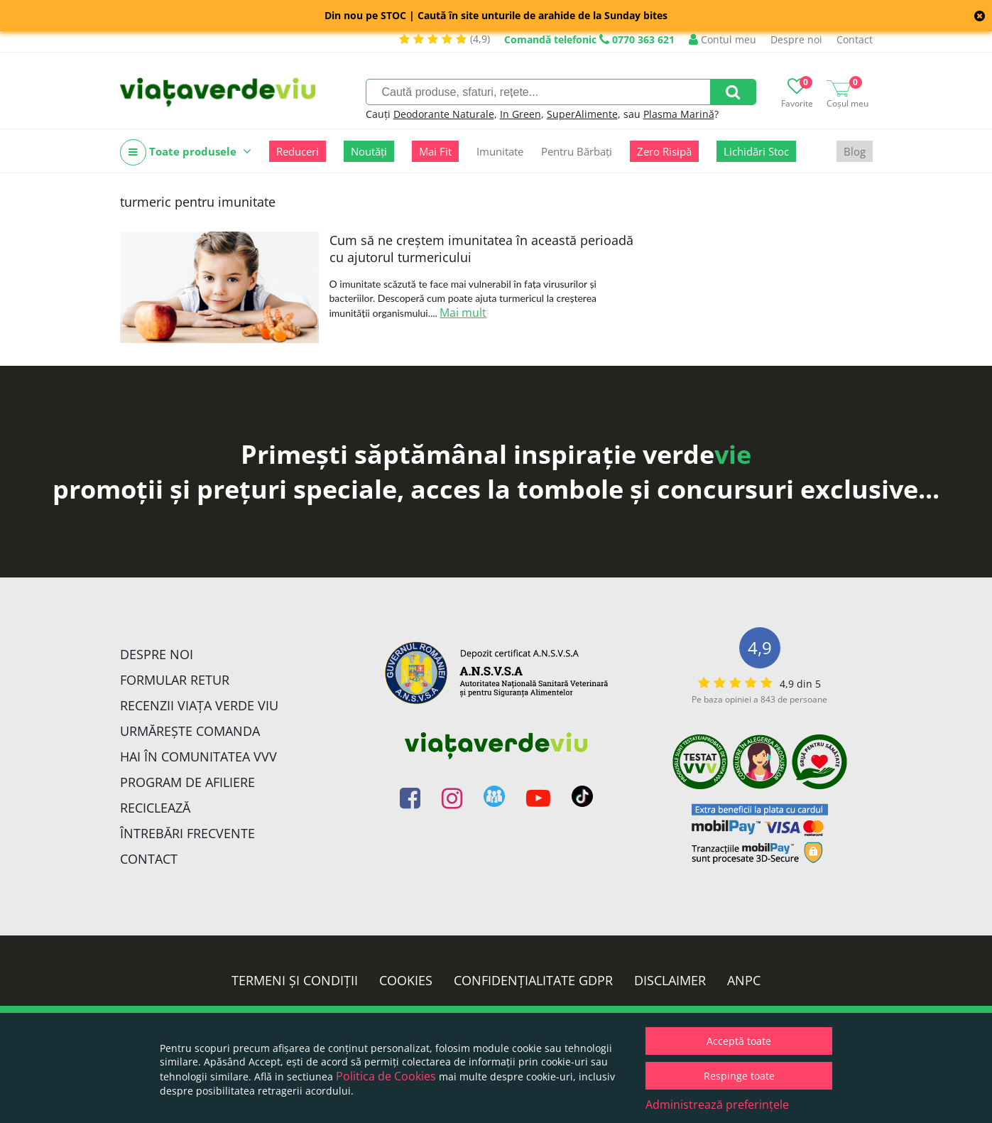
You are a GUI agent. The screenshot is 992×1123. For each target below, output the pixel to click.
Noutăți (369, 151)
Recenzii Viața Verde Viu (199, 705)
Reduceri (297, 151)
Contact (854, 39)
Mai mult (463, 312)
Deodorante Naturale (443, 114)
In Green (520, 114)
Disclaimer (670, 980)
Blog (855, 151)
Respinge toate (739, 1076)
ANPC (744, 980)
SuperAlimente (582, 114)
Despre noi (796, 39)
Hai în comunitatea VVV (198, 756)
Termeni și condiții (294, 980)
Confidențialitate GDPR (533, 980)
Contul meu (722, 39)
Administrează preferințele (717, 1104)
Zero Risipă (664, 151)
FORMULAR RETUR (174, 679)
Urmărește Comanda (190, 730)
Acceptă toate (739, 1041)
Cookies (405, 980)
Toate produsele (185, 152)
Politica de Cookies (386, 1076)
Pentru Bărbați (576, 151)
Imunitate (499, 151)
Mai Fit (435, 151)
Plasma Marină (678, 114)
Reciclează (155, 807)
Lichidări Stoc (756, 151)
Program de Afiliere (187, 782)
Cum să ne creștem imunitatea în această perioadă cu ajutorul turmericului (481, 249)
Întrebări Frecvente (187, 833)
